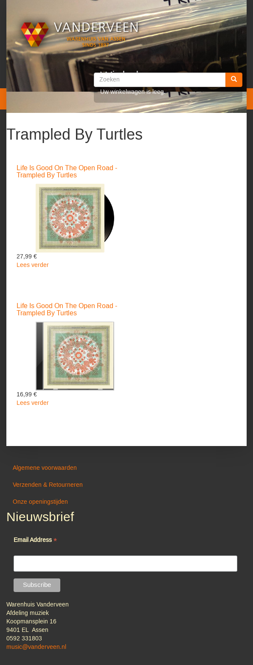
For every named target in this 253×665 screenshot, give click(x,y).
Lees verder (33, 265)
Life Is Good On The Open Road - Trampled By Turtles (67, 172)
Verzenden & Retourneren (48, 485)
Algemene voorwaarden (45, 468)
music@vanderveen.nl (36, 647)
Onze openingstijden (40, 502)
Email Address (35, 541)
